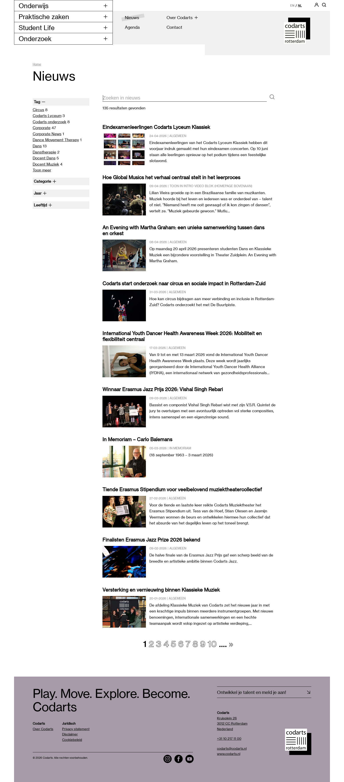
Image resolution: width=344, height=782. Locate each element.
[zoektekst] (184, 98)
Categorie (45, 181)
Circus (38, 109)
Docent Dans (44, 158)
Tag (39, 101)
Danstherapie (44, 152)
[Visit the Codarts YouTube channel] (189, 759)
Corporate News (47, 134)
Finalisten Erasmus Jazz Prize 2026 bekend (151, 539)
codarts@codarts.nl (232, 748)
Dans (37, 146)
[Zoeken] (272, 97)
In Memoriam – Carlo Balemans (137, 439)
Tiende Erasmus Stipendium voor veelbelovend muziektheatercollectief (182, 489)
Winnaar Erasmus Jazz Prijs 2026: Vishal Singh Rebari (162, 389)
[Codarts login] (316, 6)
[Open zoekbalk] (324, 6)
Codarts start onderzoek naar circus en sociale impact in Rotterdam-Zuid (183, 283)
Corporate (41, 127)
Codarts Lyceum (47, 115)
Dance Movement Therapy (56, 139)
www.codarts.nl (228, 754)
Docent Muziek (46, 164)
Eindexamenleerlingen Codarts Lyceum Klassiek (156, 127)
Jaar (40, 193)
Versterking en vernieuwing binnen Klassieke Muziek (161, 589)
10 (212, 643)
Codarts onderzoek (49, 121)
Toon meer (42, 170)
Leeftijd (43, 205)
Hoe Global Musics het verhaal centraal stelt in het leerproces (171, 177)
